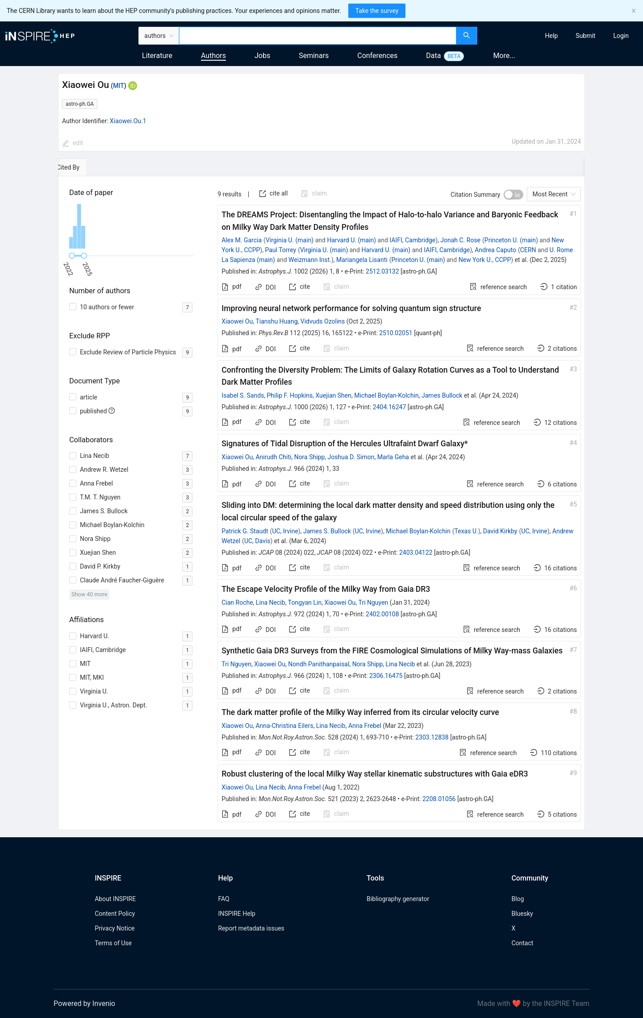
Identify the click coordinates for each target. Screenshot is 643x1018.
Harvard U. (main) (351, 240)
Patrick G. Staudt (244, 531)
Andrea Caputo (495, 249)
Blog (517, 898)
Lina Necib (270, 602)
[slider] (72, 256)
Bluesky (522, 913)
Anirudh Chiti (273, 457)
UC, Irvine (285, 531)
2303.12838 (432, 737)
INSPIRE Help (236, 913)
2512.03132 (382, 271)
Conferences (377, 55)
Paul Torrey (280, 249)
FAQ (223, 898)
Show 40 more (89, 594)
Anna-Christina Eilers (284, 725)
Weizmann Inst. (309, 259)
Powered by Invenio (84, 1003)
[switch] (513, 194)
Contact (522, 943)
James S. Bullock (327, 531)
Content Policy (115, 913)
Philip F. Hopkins (290, 395)
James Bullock (442, 395)
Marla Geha (393, 457)
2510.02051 (396, 333)
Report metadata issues (251, 928)
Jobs (262, 55)
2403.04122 (416, 552)
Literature (157, 55)
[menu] (561, 35)
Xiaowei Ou (237, 321)
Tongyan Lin (305, 602)
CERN (528, 249)
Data (433, 55)
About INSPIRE (115, 898)
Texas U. (466, 531)
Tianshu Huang (276, 321)
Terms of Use (113, 943)
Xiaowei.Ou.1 (128, 121)
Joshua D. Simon (351, 457)
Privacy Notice (114, 928)
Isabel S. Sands (242, 395)
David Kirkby (500, 531)
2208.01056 (439, 798)
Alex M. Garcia (241, 240)
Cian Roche (237, 602)
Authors (213, 55)
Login (621, 35)
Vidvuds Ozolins (323, 321)
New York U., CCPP (485, 259)
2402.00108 (382, 614)
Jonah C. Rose (460, 240)
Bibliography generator (398, 898)
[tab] (84, 167)
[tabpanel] (321, 503)
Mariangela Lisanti (362, 259)
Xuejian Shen (333, 395)
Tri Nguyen (373, 602)
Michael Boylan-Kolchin (386, 395)
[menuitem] (551, 35)
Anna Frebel (364, 725)
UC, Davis (257, 540)
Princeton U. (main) (511, 240)
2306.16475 (386, 675)
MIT (118, 85)
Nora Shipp (309, 457)
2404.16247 (389, 407)
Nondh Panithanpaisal (318, 664)
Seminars (314, 55)
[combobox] (317, 36)
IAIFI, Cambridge (412, 240)
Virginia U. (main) (289, 240)
